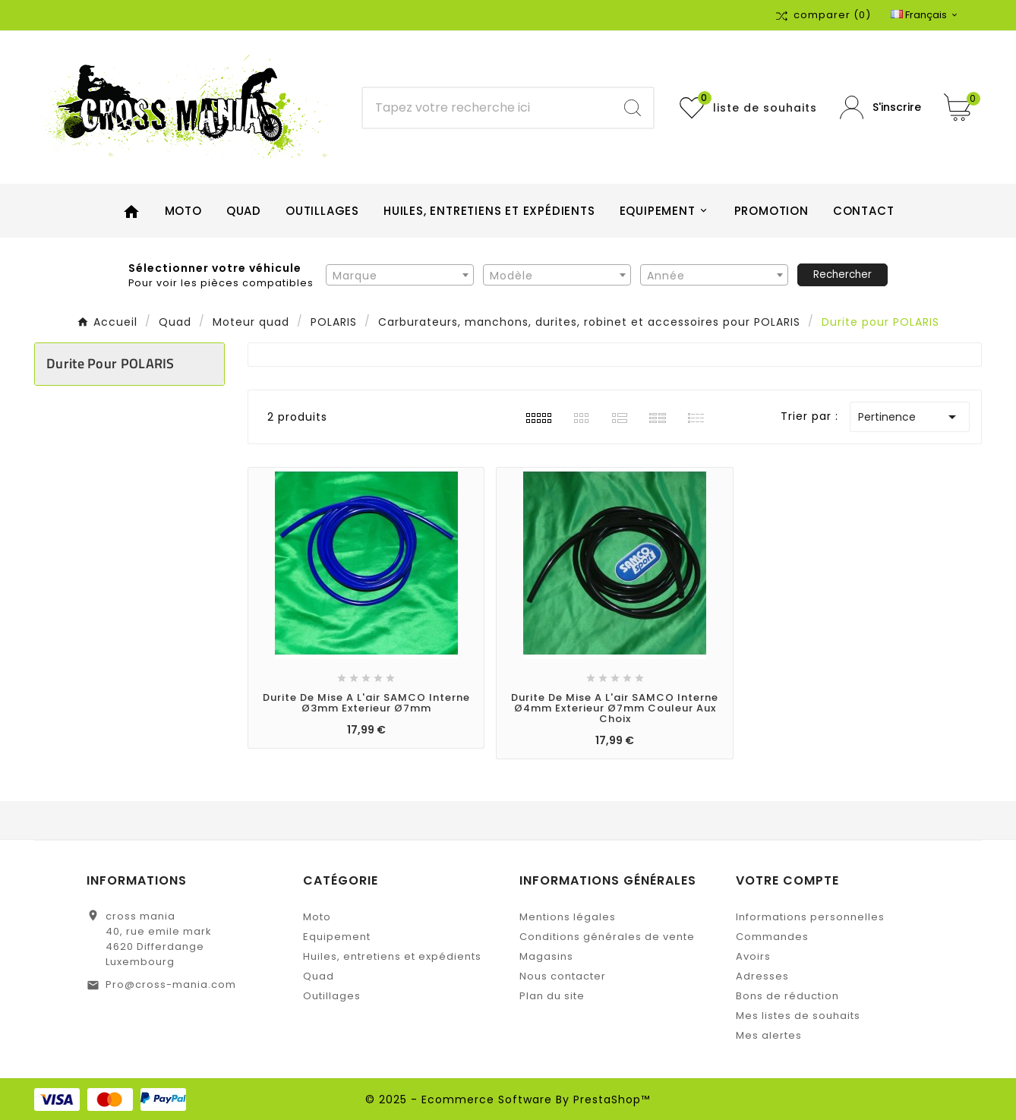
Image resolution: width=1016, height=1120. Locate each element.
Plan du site (552, 996)
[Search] (632, 107)
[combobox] (400, 275)
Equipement (337, 936)
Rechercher (842, 274)
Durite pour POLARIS (110, 363)
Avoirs (753, 956)
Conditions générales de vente (607, 936)
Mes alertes (769, 1035)
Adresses (762, 976)
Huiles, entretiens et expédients (392, 956)
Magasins (546, 956)
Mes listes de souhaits (798, 1015)
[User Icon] (880, 107)
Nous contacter (562, 976)
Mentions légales (567, 917)
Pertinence (909, 417)
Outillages (332, 996)
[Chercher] (487, 108)
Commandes (772, 936)
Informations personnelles (810, 917)
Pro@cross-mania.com (171, 984)
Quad (318, 976)
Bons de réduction (787, 996)
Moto (317, 917)
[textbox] (400, 275)
